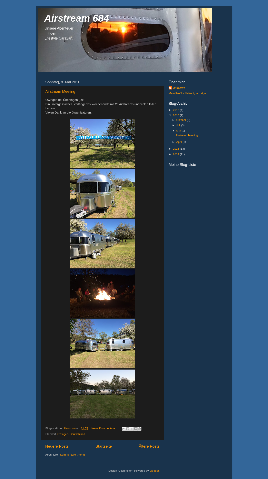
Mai (179, 130)
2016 (176, 115)
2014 (176, 154)
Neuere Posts (57, 446)
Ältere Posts (149, 446)
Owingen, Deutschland (71, 434)
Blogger (154, 470)
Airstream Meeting (60, 91)
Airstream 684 (76, 18)
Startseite (104, 446)
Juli (178, 125)
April (179, 141)
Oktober (181, 119)
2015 (176, 148)
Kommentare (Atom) (72, 454)
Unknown (179, 87)
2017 (176, 109)
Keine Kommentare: (104, 428)
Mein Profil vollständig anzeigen (188, 93)
